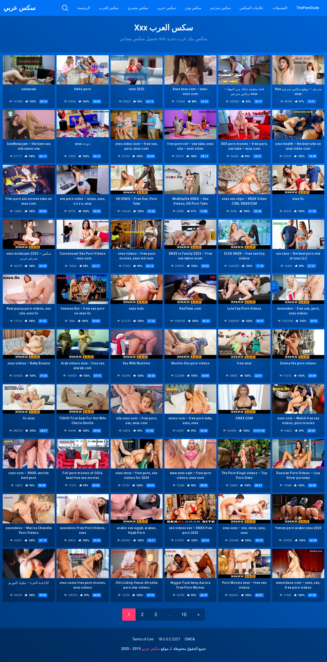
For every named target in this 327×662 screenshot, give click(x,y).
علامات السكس (251, 8)
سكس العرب (109, 8)
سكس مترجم (220, 8)
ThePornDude (307, 8)
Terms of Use (143, 639)
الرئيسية (83, 8)
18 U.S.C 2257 (169, 639)
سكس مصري (138, 8)
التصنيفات (279, 8)
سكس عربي (19, 8)
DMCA (190, 639)
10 (183, 614)
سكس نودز (193, 8)
